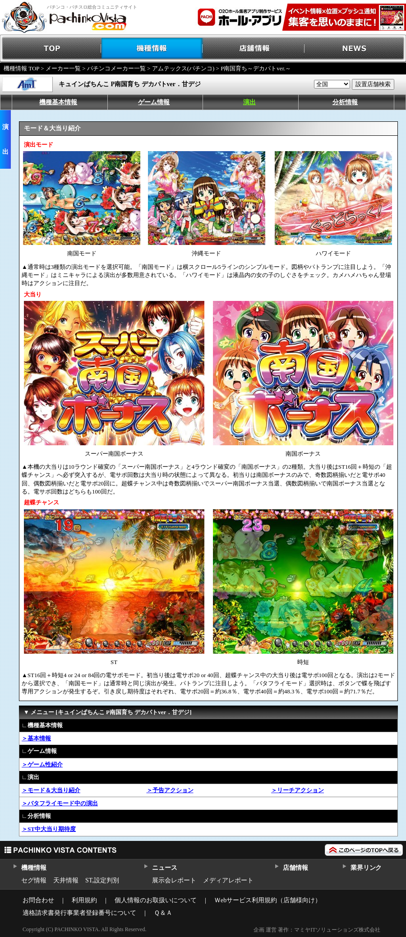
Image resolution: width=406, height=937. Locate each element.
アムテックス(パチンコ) (183, 68)
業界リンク (366, 867)
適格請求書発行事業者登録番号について (79, 912)
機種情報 (152, 48)
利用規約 (84, 900)
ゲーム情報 (154, 102)
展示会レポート (174, 880)
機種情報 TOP (21, 68)
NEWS (355, 48)
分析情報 (345, 102)
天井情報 (65, 880)
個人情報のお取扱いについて (156, 900)
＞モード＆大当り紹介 (51, 790)
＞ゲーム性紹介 (42, 764)
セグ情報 (33, 880)
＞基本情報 (36, 738)
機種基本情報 (58, 102)
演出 (249, 102)
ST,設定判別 (102, 880)
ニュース (164, 867)
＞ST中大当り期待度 (49, 829)
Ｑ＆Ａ (163, 912)
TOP (51, 48)
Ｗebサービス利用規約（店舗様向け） (267, 900)
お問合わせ (38, 900)
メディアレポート (228, 880)
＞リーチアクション (297, 790)
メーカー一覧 (63, 68)
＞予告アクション (170, 790)
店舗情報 (253, 48)
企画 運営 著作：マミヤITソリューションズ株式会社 (317, 930)
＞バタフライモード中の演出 (60, 803)
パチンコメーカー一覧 (116, 68)
